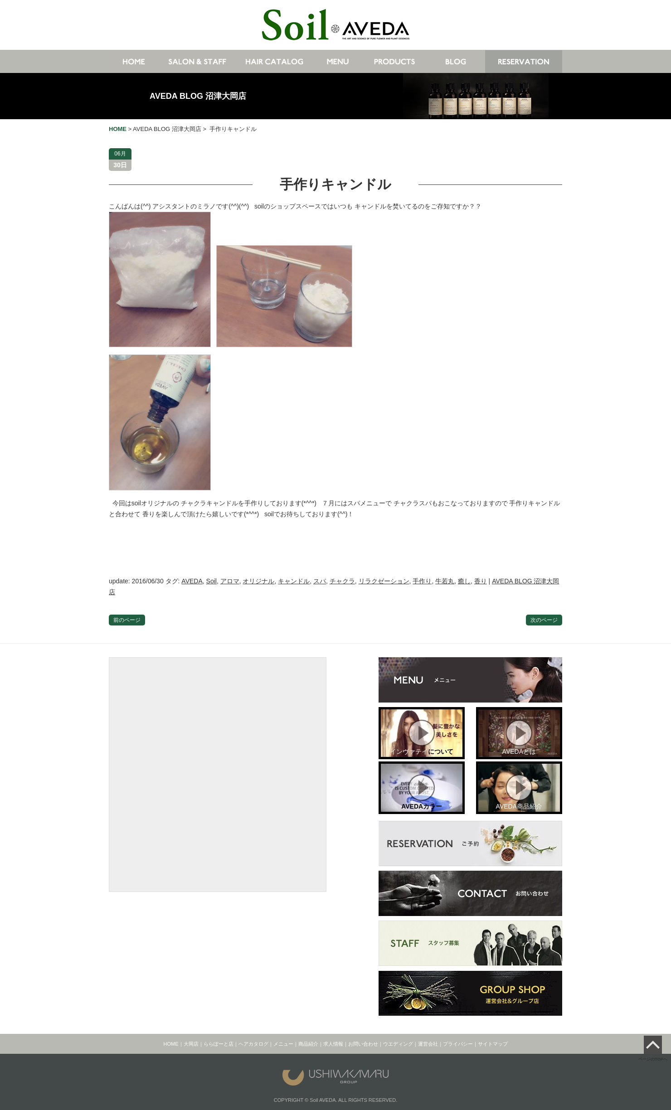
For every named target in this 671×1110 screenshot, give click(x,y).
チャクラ (342, 581)
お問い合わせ (363, 1044)
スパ (319, 581)
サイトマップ (493, 1044)
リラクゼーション (384, 581)
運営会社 (428, 1044)
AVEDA (191, 581)
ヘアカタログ (253, 1044)
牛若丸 (444, 581)
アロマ (229, 581)
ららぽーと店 (218, 1044)
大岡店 (191, 1044)
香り (480, 581)
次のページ (544, 620)
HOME (171, 1044)
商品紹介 (308, 1044)
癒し (464, 581)
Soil (211, 581)
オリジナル (258, 581)
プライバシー (458, 1044)
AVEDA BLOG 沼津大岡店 (198, 96)
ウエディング (398, 1044)
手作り (422, 581)
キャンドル (294, 581)
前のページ (127, 620)
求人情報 (333, 1044)
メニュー (283, 1044)
